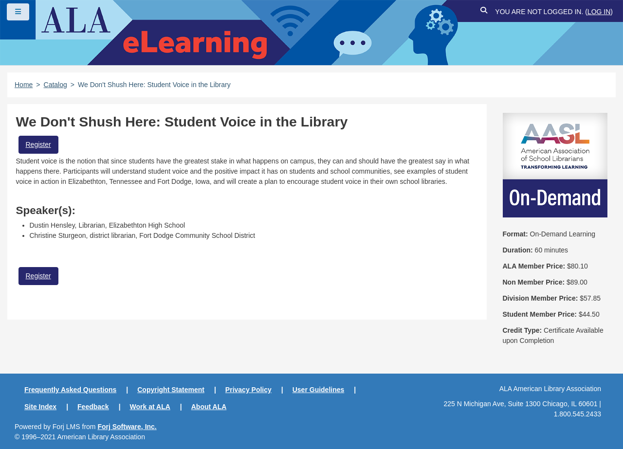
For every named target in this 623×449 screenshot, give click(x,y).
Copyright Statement (170, 390)
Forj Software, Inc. (126, 427)
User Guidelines (319, 390)
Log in (598, 12)
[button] (484, 12)
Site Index (40, 407)
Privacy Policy (248, 390)
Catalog (55, 85)
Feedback (93, 407)
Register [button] (38, 144)
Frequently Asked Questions (70, 390)
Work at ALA (150, 407)
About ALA (209, 407)
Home (24, 85)
